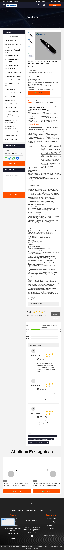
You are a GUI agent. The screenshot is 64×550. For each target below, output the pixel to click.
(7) (11, 104)
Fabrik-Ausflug (51, 522)
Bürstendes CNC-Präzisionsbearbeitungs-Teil (41, 439)
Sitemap (51, 532)
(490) (12, 50)
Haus (4, 23)
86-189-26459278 (55, 1)
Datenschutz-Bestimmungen (51, 535)
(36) (12, 84)
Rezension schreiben (55, 315)
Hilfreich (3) (43, 389)
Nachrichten (51, 528)
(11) (10, 100)
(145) (12, 60)
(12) (13, 93)
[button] (11, 474)
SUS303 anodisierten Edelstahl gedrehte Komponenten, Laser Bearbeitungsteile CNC (17, 484)
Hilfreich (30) (43, 417)
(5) (13, 111)
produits (10, 23)
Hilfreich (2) (43, 359)
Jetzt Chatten (13, 163)
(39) (10, 68)
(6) (11, 107)
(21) (12, 80)
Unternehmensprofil (51, 518)
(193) (10, 89)
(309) (11, 37)
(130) (11, 65)
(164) (13, 76)
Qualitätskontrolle (51, 525)
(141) (11, 40)
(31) (13, 72)
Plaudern (55, 5)
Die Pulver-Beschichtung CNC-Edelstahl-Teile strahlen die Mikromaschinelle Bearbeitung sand (46, 485)
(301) (12, 55)
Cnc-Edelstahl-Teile (19, 23)
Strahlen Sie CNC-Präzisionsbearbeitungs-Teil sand (42, 436)
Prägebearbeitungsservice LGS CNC (38, 442)
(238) (13, 44)
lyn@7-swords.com (41, 1)
